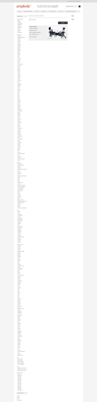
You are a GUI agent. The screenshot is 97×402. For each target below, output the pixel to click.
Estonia (19, 69)
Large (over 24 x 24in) (21, 370)
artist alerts (52, 11)
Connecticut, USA (21, 265)
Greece (19, 78)
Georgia (19, 74)
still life (19, 206)
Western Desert (20, 355)
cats (18, 174)
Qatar (18, 124)
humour (19, 193)
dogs (18, 178)
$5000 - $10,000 (20, 361)
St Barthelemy (20, 138)
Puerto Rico (20, 122)
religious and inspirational (22, 201)
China (19, 57)
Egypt (19, 68)
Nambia (19, 108)
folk (18, 224)
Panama (19, 116)
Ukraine (19, 152)
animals (19, 166)
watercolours (20, 32)
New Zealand (20, 110)
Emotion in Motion (33, 28)
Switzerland (20, 142)
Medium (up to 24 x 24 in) (22, 369)
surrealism (19, 239)
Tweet (72, 19)
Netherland (19, 311)
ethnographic (20, 23)
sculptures (19, 29)
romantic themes (21, 202)
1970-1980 (19, 386)
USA (18, 352)
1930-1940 (19, 380)
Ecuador (19, 66)
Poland (19, 120)
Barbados (19, 46)
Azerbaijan (19, 44)
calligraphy (19, 173)
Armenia (19, 40)
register (78, 1)
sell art (70, 1)
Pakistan (19, 114)
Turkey (19, 148)
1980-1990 (19, 387)
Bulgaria (19, 53)
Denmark (19, 65)
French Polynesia (20, 275)
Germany (19, 76)
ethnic (19, 179)
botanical (19, 171)
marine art (19, 197)
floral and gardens (21, 187)
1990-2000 (19, 388)
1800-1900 (19, 376)
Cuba (18, 62)
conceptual (19, 214)
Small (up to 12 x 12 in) (22, 367)
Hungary (19, 85)
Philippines (19, 323)
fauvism (19, 222)
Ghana (19, 77)
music (19, 198)
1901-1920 (19, 378)
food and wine (20, 189)
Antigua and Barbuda (21, 37)
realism (19, 238)
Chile (18, 56)
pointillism (19, 232)
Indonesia (19, 89)
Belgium (19, 49)
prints (19, 28)
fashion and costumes (21, 185)
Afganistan (19, 36)
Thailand (19, 146)
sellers (44, 11)
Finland (19, 72)
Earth (18, 271)
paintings (19, 25)
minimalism (19, 230)
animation (19, 167)
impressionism (20, 227)
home (19, 11)
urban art (19, 242)
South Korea (20, 136)
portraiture (19, 235)
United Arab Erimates (21, 153)
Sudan (19, 140)
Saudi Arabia (20, 128)
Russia (19, 126)
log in (74, 1)
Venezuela (19, 156)
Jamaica (19, 292)
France (19, 73)
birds (18, 170)
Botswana (19, 50)
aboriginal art (20, 163)
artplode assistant (71, 11)
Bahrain (19, 45)
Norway (19, 113)
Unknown (19, 374)
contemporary (20, 215)
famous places (20, 182)
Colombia (19, 58)
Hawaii (19, 82)
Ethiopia (19, 70)
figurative (19, 223)
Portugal (19, 121)
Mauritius (19, 101)
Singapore (19, 130)
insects (19, 194)
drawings (19, 21)
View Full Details (32, 36)
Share (72, 15)
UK (18, 348)
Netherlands (20, 109)
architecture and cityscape (22, 169)
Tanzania (19, 145)
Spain (19, 137)
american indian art (21, 165)
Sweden (19, 141)
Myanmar (19, 106)
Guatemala (19, 80)
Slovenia (19, 133)
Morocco (19, 105)
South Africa (20, 134)
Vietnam (19, 157)
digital (19, 20)
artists (37, 11)
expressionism (20, 220)
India (18, 88)
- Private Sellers (19, 400)
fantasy (19, 183)
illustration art (20, 226)
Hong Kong (19, 84)
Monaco (19, 104)
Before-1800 (20, 375)
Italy (18, 93)
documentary (20, 218)
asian (18, 212)
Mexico (19, 102)
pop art (19, 234)
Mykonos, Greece (21, 308)
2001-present (20, 390)
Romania (19, 125)
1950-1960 (19, 383)
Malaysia (19, 100)
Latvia (19, 96)
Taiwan (19, 144)
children (19, 177)
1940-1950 (19, 382)
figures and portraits (21, 186)
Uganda (19, 149)
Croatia (19, 61)
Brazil (18, 52)
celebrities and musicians (22, 175)
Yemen (19, 160)
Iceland (19, 86)
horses (19, 191)
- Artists (18, 398)
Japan (19, 94)
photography (20, 27)
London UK (19, 299)
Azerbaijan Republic (21, 251)
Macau (19, 98)
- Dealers (18, 397)
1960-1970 (19, 384)
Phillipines (19, 118)
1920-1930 (19, 379)
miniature (19, 228)
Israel (18, 92)
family (19, 181)
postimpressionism (21, 236)
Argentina (19, 38)
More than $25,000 (21, 364)
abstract (19, 211)
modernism (19, 231)
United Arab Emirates (21, 351)
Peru (18, 117)
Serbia (19, 129)
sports (19, 205)
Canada (19, 54)
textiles (19, 31)
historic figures (20, 190)
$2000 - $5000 (20, 360)
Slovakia (19, 132)
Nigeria (19, 112)
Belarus (19, 48)
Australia (19, 41)
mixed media (20, 24)
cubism (19, 216)
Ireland (19, 90)
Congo (19, 60)
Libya (18, 97)
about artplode (28, 11)
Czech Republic (20, 64)
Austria (19, 42)
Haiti (18, 81)
